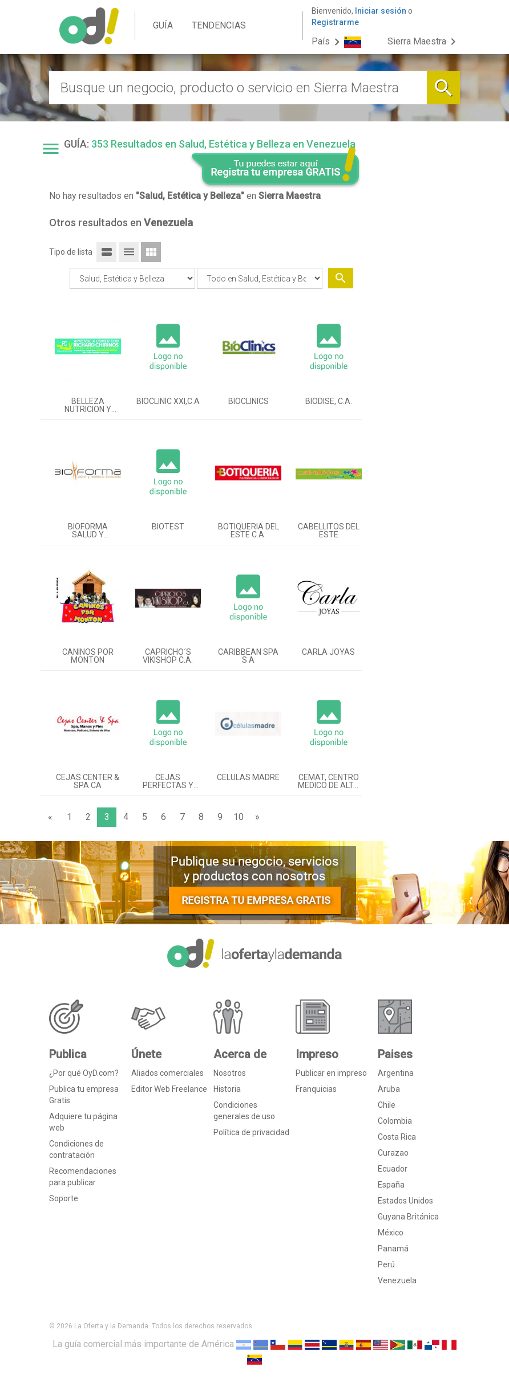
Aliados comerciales (167, 1073)
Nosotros (229, 1073)
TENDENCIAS (219, 25)
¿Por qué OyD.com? (84, 1073)
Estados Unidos (405, 1200)
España (391, 1184)
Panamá (393, 1248)
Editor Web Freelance (169, 1089)
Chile (386, 1104)
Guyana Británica (408, 1216)
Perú (386, 1264)
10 (238, 816)
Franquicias (316, 1089)
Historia (227, 1089)
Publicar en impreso (331, 1073)
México (390, 1232)
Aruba (389, 1089)
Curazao (393, 1152)
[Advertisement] (415, 344)
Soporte (63, 1198)
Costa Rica (397, 1136)
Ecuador (392, 1168)
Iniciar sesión (380, 10)
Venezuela (397, 1280)
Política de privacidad (251, 1132)
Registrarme (335, 22)
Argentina (396, 1073)
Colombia (395, 1120)
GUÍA (163, 25)
